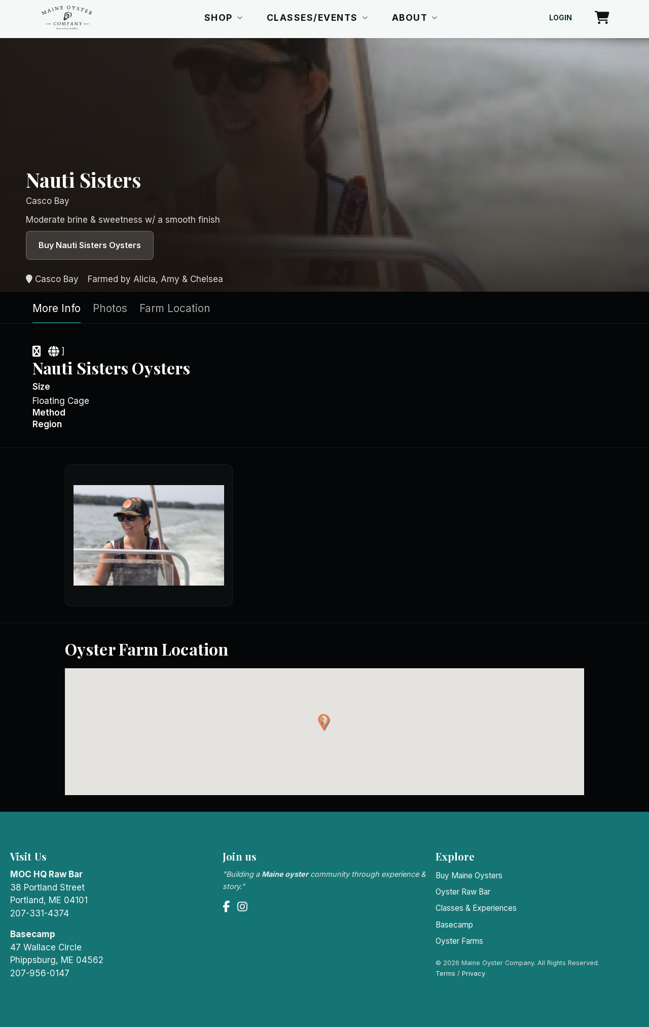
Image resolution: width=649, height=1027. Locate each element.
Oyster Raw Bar (463, 892)
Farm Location (174, 308)
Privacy (473, 973)
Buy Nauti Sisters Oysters (90, 245)
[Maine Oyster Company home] (67, 18)
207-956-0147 (39, 973)
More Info (56, 308)
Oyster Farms (459, 941)
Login (560, 18)
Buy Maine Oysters (469, 875)
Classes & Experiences (476, 908)
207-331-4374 (39, 913)
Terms (445, 973)
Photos (110, 308)
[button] (324, 723)
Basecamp (454, 925)
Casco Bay (52, 279)
